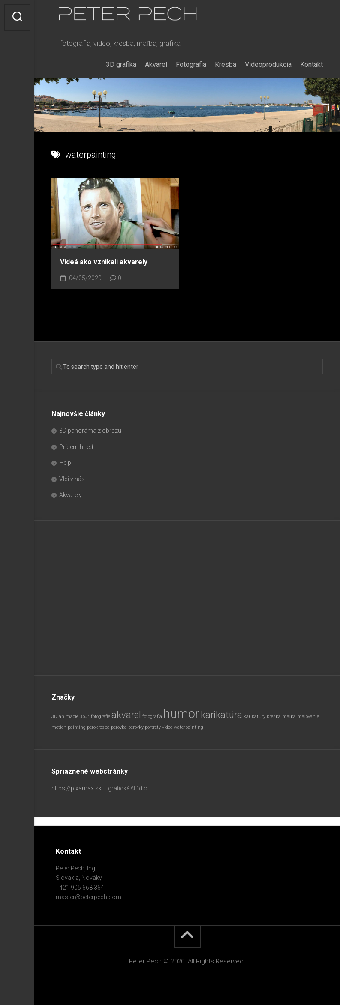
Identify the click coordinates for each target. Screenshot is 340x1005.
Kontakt (311, 64)
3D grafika (121, 64)
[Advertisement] (187, 598)
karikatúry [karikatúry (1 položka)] (254, 716)
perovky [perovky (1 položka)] (136, 727)
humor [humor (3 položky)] (181, 713)
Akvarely (70, 494)
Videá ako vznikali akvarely (103, 262)
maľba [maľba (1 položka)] (289, 716)
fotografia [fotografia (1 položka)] (152, 716)
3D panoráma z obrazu (90, 430)
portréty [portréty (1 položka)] (153, 727)
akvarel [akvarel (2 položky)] (126, 714)
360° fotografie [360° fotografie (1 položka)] (95, 716)
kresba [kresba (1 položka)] (274, 716)
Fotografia (191, 64)
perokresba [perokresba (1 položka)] (98, 727)
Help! (65, 462)
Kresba (225, 64)
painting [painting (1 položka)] (77, 727)
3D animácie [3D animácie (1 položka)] (64, 716)
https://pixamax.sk (76, 788)
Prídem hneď (76, 446)
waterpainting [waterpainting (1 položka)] (188, 727)
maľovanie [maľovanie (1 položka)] (308, 716)
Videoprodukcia (268, 64)
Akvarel (156, 64)
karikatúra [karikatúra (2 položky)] (221, 714)
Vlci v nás (72, 479)
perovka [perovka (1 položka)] (119, 727)
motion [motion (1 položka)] (58, 727)
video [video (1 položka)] (167, 727)
